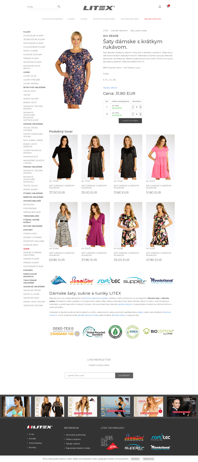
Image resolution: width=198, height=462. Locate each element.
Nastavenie (149, 459)
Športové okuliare (33, 241)
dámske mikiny (118, 315)
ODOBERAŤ (124, 375)
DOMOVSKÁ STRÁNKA (52, 19)
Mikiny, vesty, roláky (34, 302)
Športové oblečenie (104, 19)
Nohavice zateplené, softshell (29, 179)
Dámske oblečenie (33, 124)
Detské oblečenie (32, 226)
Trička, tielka (30, 186)
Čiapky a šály (30, 234)
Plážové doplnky (32, 54)
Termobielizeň (31, 216)
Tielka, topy (29, 91)
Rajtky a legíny (31, 294)
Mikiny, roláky (31, 99)
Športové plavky (32, 62)
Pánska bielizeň (32, 212)
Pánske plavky (31, 58)
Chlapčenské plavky (34, 47)
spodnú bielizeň (125, 304)
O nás (30, 434)
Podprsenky (30, 208)
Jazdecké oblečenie (34, 286)
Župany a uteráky (32, 237)
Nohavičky (28, 205)
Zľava (26, 249)
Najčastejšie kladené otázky (77, 448)
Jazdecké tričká (32, 290)
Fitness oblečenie (33, 193)
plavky (105, 298)
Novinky (31, 447)
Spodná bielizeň (130, 19)
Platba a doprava (72, 439)
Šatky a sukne (30, 51)
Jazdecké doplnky (33, 305)
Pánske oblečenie (32, 167)
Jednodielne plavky (34, 39)
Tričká (26, 95)
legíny (140, 312)
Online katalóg (34, 443)
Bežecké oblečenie (33, 197)
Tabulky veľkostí (110, 88)
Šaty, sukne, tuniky (33, 140)
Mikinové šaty (30, 157)
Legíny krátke (30, 83)
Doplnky (28, 230)
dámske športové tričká (88, 315)
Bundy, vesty (30, 102)
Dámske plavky (31, 259)
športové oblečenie (91, 298)
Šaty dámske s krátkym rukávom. (62, 186)
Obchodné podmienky (75, 435)
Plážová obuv (30, 245)
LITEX (105, 31)
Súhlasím (135, 459)
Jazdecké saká (31, 298)
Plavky (71, 19)
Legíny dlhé (29, 76)
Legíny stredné (31, 80)
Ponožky (28, 270)
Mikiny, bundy (30, 189)
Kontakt (31, 439)
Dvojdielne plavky (33, 36)
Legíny (84, 19)
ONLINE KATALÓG (152, 19)
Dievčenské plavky (33, 43)
